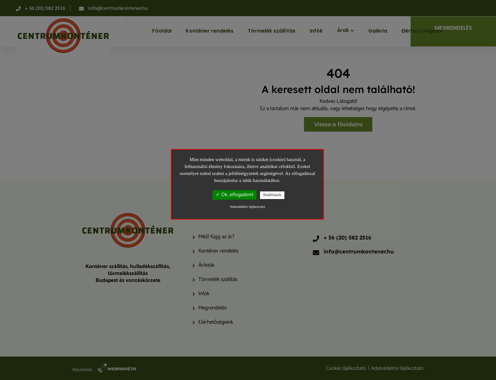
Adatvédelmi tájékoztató (247, 207)
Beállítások (272, 195)
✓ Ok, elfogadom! (234, 194)
